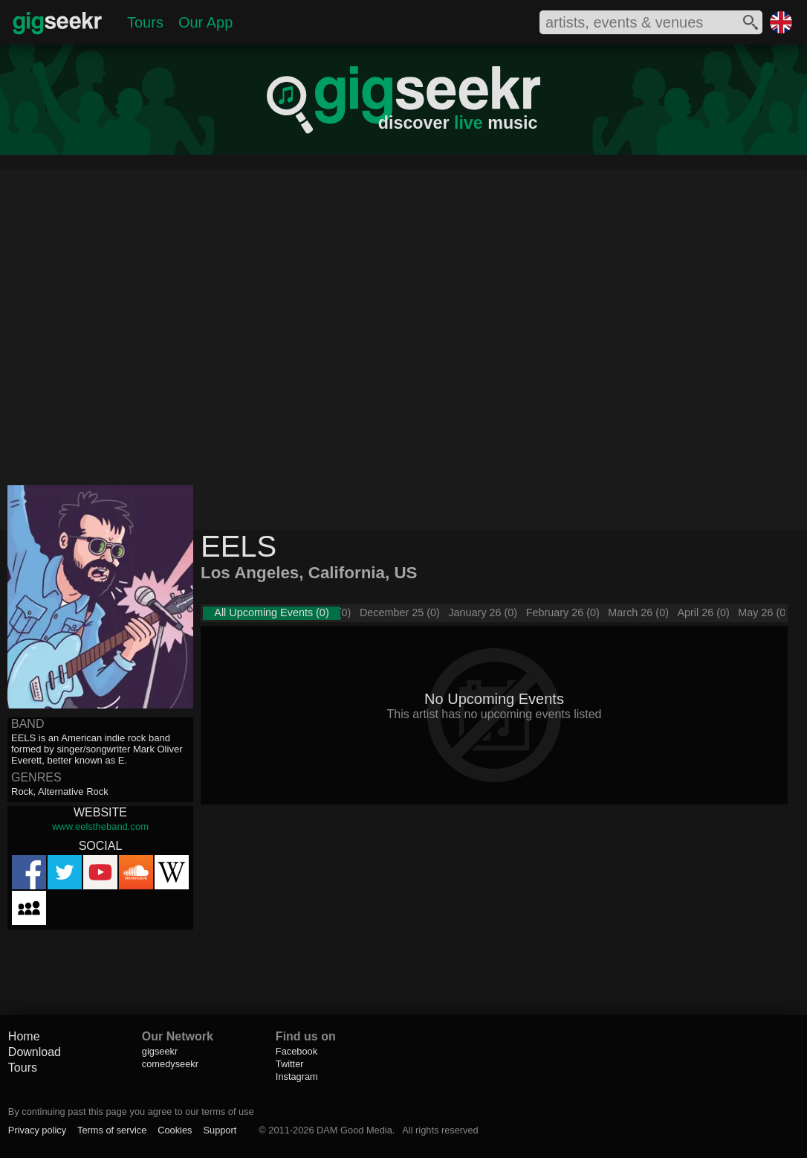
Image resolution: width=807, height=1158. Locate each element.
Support (219, 1130)
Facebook (296, 1051)
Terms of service (111, 1130)
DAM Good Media (354, 1130)
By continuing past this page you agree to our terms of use (131, 1111)
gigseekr (160, 1051)
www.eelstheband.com (100, 826)
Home (24, 1036)
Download (34, 1052)
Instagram (297, 1076)
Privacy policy (37, 1130)
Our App (205, 22)
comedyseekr (170, 1063)
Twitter (290, 1063)
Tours (145, 22)
